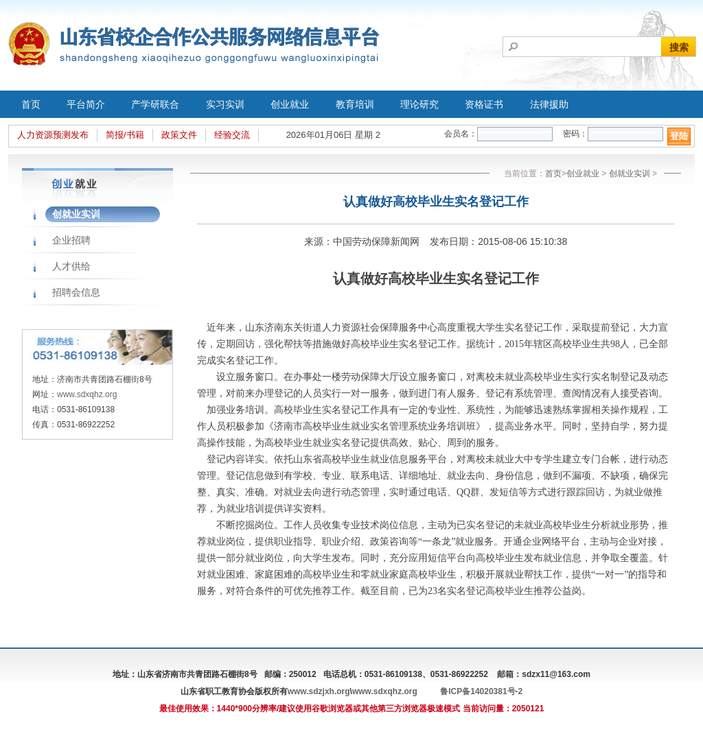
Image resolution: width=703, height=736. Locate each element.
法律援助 (549, 104)
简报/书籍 (125, 135)
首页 (31, 104)
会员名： (460, 134)
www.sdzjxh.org (319, 691)
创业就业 (289, 104)
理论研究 (419, 104)
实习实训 (225, 104)
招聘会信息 (76, 292)
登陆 (679, 136)
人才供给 (71, 266)
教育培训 (355, 104)
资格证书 (484, 104)
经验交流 (232, 135)
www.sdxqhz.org (87, 394)
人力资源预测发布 (53, 135)
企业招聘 (71, 240)
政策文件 (179, 135)
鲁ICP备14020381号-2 (481, 691)
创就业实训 (76, 214)
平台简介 (86, 104)
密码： (575, 134)
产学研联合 (155, 104)
